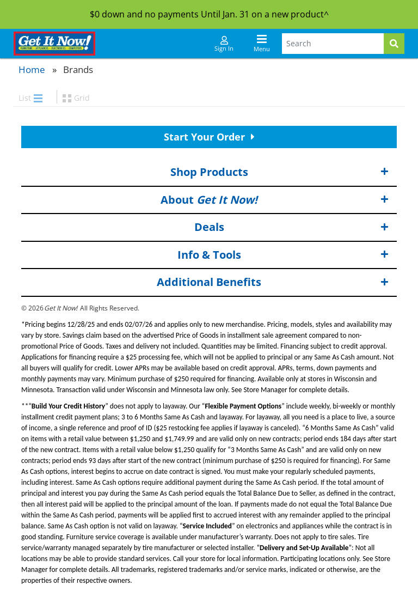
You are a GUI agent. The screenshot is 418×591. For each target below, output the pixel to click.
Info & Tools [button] (283, 255)
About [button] (275, 199)
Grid (76, 98)
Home (32, 69)
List (30, 98)
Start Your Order (209, 136)
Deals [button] (291, 227)
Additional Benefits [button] (273, 282)
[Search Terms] (333, 43)
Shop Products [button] (279, 172)
